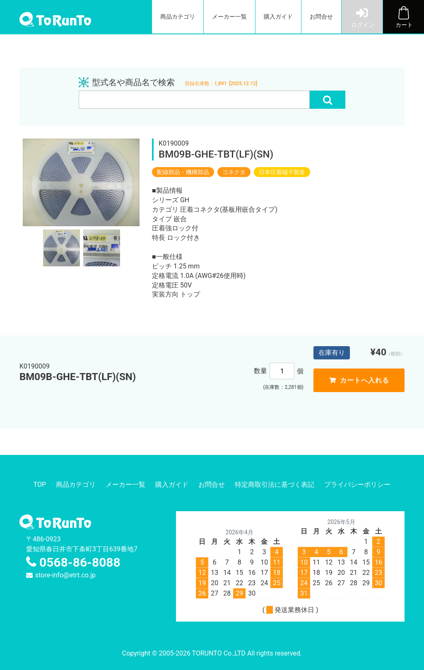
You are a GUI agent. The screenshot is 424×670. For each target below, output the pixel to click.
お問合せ (321, 16)
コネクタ (234, 172)
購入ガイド (278, 16)
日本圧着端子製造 (282, 172)
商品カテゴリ (177, 16)
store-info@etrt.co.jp (65, 575)
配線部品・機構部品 (183, 172)
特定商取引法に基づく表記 (274, 484)
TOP (40, 484)
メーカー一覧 (229, 16)
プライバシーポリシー (357, 484)
